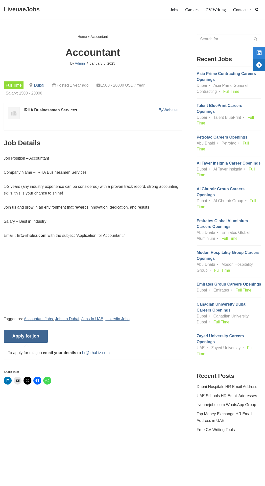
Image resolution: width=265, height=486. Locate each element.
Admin (80, 64)
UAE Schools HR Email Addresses (227, 403)
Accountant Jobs (38, 320)
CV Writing (215, 9)
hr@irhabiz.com (96, 354)
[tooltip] (258, 53)
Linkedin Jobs (118, 320)
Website (170, 110)
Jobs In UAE (93, 320)
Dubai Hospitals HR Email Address (227, 394)
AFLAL (64, 480)
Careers (191, 9)
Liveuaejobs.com (18, 480)
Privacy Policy (44, 467)
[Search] (257, 9)
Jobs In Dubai (67, 320)
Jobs (174, 9)
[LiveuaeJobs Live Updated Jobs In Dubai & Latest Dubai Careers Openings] (22, 9)
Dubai (39, 85)
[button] (250, 9)
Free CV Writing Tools (216, 438)
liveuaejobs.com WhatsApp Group (227, 413)
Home (82, 37)
